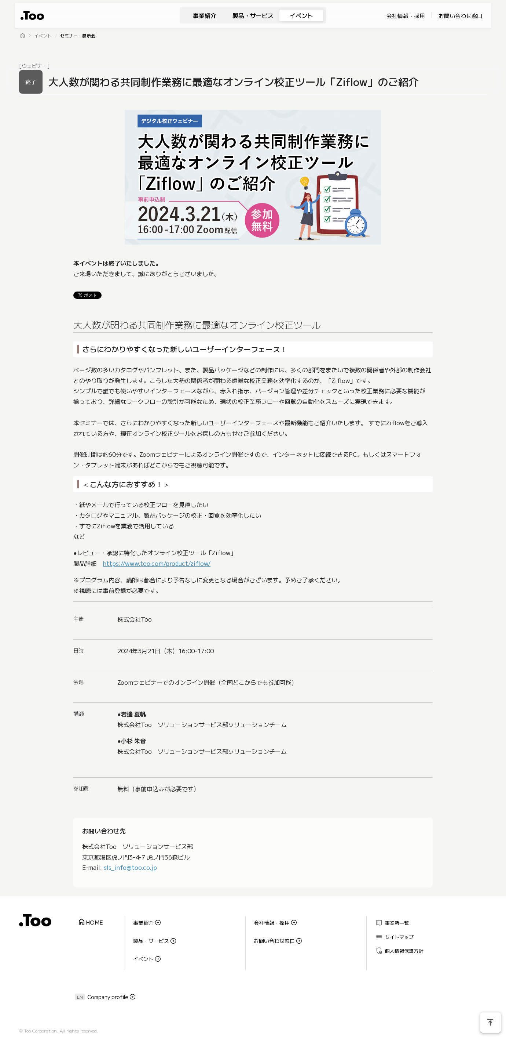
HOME (88, 920)
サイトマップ (392, 931)
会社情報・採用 (405, 15)
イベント (301, 15)
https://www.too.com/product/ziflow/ (156, 563)
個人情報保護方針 (397, 942)
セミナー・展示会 (77, 35)
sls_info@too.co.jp (130, 867)
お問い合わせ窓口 (461, 15)
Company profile (107, 983)
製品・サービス (253, 15)
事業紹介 (204, 15)
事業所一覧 (390, 921)
